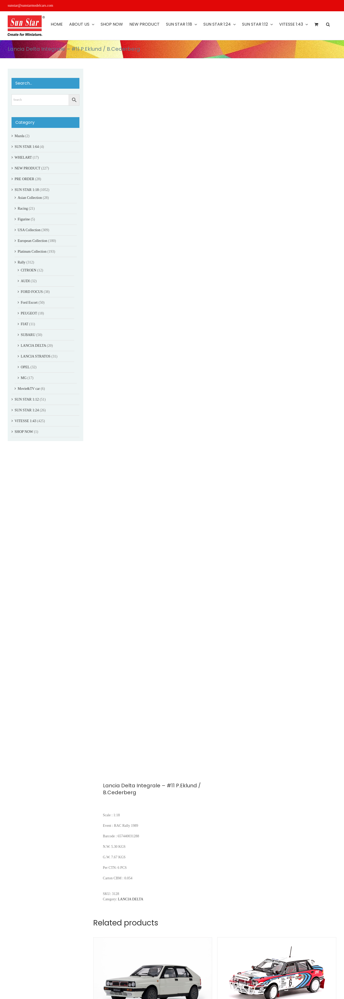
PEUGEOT (29, 313)
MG (24, 378)
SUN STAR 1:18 (27, 190)
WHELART (23, 157)
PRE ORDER (24, 179)
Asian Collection (30, 198)
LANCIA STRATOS (35, 356)
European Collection (32, 241)
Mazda (19, 136)
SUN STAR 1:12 (27, 399)
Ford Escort (29, 302)
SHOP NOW (24, 432)
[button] (328, 24)
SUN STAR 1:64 (27, 147)
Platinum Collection (32, 251)
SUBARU (28, 335)
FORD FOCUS (32, 292)
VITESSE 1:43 (25, 421)
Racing (23, 208)
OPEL (25, 367)
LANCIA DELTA (130, 899)
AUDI (25, 281)
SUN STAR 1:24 (27, 410)
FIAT (24, 324)
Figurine (24, 219)
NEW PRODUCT (27, 168)
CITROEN (28, 270)
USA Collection (29, 230)
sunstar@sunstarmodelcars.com (30, 5)
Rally (21, 262)
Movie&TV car (29, 389)
